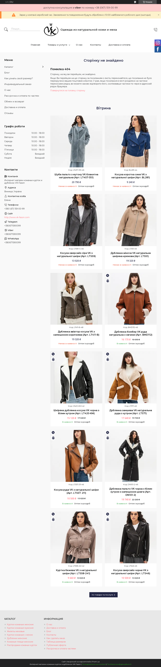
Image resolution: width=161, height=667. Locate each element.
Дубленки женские (17, 638)
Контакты (95, 44)
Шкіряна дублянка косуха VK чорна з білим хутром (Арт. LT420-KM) (76, 412)
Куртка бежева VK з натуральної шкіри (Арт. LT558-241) (76, 572)
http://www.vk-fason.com (17, 217)
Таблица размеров (56, 641)
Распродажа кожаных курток (22, 645)
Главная (35, 44)
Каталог (8, 67)
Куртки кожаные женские (20, 624)
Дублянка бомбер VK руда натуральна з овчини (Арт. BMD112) (130, 333)
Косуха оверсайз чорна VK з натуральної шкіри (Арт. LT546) (130, 572)
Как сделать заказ (55, 638)
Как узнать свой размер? (18, 78)
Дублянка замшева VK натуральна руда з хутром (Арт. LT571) (130, 412)
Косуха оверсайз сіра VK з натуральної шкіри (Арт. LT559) (76, 255)
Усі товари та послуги (102, 595)
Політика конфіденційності (119, 664)
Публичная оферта (56, 645)
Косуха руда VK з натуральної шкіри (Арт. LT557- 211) (76, 491)
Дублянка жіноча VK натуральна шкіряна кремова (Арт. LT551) (131, 255)
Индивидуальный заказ (17, 84)
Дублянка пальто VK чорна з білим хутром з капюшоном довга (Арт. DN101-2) (130, 491)
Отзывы (8, 113)
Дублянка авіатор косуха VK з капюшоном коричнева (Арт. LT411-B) (76, 333)
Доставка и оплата (119, 44)
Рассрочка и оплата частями (61, 648)
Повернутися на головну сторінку (67, 90)
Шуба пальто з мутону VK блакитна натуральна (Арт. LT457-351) (76, 176)
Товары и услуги (57, 44)
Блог (7, 72)
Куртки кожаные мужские (20, 628)
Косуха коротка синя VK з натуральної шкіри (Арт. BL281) (130, 176)
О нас (79, 44)
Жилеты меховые (16, 631)
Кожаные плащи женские (20, 641)
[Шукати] (6, 29)
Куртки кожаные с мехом (20, 635)
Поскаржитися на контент (94, 664)
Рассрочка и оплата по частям (21, 95)
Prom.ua (96, 662)
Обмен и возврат (14, 101)
